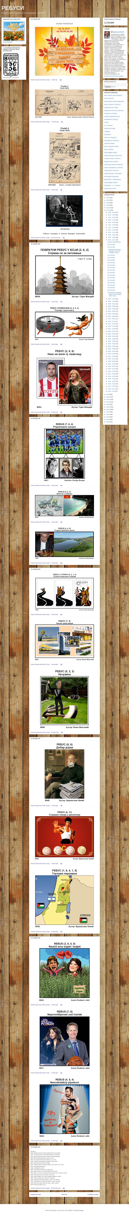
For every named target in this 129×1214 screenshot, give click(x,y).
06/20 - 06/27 (112, 331)
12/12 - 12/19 (112, 217)
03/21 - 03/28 (112, 364)
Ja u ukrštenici (108, 125)
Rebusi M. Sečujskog (110, 137)
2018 (108, 399)
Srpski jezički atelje (109, 128)
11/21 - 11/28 (112, 225)
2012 (108, 414)
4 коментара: (55, 522)
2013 (108, 412)
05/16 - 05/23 (112, 344)
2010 (108, 419)
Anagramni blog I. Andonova (112, 158)
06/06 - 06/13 (112, 336)
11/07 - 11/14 (112, 230)
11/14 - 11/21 (112, 227)
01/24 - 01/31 (112, 384)
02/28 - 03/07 (112, 371)
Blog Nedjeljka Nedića (110, 152)
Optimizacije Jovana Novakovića (113, 164)
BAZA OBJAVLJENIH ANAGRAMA (114, 101)
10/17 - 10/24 (112, 237)
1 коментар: (54, 79)
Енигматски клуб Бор (110, 113)
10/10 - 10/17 (112, 240)
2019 (108, 397)
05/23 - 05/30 (112, 341)
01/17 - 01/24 (112, 386)
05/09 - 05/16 (112, 346)
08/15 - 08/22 (112, 311)
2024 (108, 202)
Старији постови (93, 1194)
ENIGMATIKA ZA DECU (111, 119)
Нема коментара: (56, 237)
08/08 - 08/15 (112, 314)
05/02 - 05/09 (112, 349)
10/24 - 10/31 (112, 235)
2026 (108, 197)
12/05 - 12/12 (112, 220)
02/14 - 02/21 (112, 376)
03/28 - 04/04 (112, 361)
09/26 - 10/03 (112, 301)
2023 (108, 205)
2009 (108, 422)
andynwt (70, 1210)
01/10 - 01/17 (112, 389)
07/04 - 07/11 (112, 326)
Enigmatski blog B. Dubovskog (113, 155)
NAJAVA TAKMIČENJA (114, 242)
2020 (108, 394)
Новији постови (36, 1194)
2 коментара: (55, 301)
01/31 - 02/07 (112, 381)
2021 (108, 210)
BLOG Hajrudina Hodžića (111, 146)
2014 (108, 409)
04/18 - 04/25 (112, 353)
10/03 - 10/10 (112, 299)
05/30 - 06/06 (112, 339)
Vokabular (107, 131)
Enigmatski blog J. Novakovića (113, 173)
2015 (108, 407)
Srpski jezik (107, 134)
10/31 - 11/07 (112, 232)
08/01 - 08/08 (112, 316)
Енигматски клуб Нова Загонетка (114, 110)
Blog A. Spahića (108, 149)
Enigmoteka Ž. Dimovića (111, 170)
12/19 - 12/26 (112, 215)
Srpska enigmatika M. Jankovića (113, 167)
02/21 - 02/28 (112, 374)
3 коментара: (55, 189)
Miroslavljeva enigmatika (111, 176)
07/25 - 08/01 (112, 319)
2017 (108, 402)
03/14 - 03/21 (112, 366)
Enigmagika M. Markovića (111, 140)
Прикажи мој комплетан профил (113, 76)
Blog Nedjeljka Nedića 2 (111, 182)
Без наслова (111, 244)
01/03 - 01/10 (112, 391)
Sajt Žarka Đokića (109, 143)
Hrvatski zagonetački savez (112, 116)
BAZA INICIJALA (109, 98)
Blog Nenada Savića (110, 188)
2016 (108, 404)
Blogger (81, 1210)
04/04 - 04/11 (112, 359)
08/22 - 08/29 (112, 309)
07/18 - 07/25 (112, 321)
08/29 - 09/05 (112, 306)
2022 (108, 207)
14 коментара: (55, 732)
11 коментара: (55, 121)
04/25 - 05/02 (112, 351)
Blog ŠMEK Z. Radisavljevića (112, 179)
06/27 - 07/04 (112, 329)
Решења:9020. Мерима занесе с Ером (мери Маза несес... (114, 294)
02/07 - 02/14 (112, 378)
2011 (108, 417)
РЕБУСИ (12, 8)
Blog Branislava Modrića (111, 161)
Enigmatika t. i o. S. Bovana (112, 185)
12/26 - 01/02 (112, 212)
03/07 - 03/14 (112, 369)
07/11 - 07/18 (112, 324)
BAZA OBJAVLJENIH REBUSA (113, 95)
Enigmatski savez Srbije (111, 107)
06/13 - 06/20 (112, 334)
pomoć (113, 86)
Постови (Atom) (69, 1199)
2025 (108, 200)
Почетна (64, 1194)
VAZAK (106, 122)
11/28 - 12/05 (112, 222)
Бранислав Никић (118, 32)
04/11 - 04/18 (112, 356)
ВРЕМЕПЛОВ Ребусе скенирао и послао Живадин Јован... (114, 251)
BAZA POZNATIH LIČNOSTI (112, 104)
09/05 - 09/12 (112, 304)
